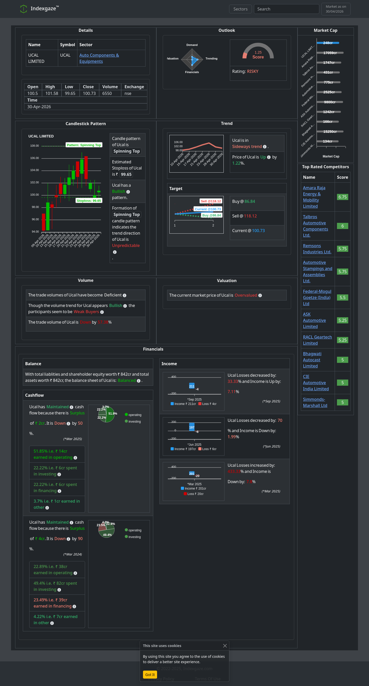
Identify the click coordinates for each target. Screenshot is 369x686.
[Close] (225, 645)
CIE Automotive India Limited (316, 383)
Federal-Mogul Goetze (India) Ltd (317, 297)
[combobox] (286, 9)
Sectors (240, 9)
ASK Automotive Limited (314, 320)
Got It (150, 674)
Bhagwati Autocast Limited (312, 360)
